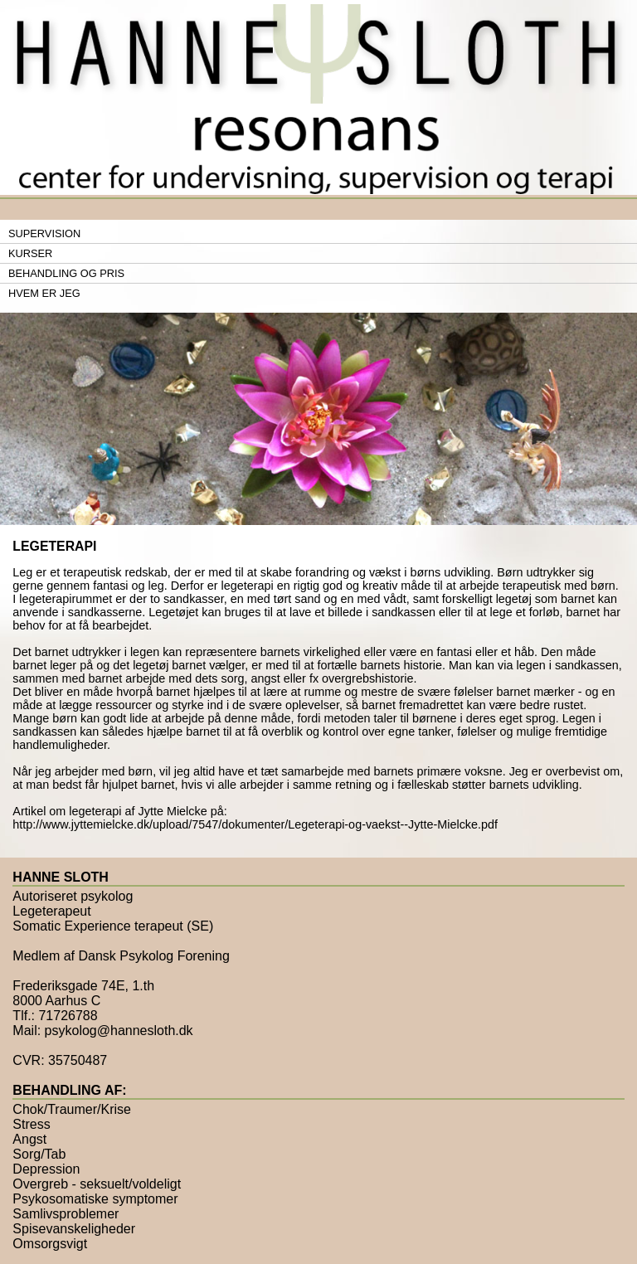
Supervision (44, 233)
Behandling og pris (66, 273)
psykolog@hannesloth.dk (119, 1030)
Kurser (30, 253)
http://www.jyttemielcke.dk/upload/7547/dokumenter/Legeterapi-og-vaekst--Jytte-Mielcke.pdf (255, 824)
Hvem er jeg (44, 293)
